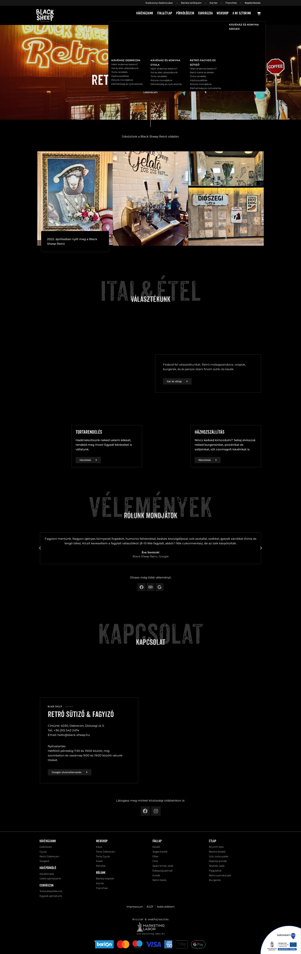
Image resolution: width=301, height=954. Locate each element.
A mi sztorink (241, 13)
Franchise (231, 2)
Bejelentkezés (252, 2)
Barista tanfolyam (191, 2)
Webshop (223, 13)
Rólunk (100, 874)
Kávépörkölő (48, 869)
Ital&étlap (164, 13)
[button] (41, 202)
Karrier (213, 2)
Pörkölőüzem (185, 13)
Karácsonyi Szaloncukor (159, 2)
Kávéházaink (144, 13)
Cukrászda (205, 13)
